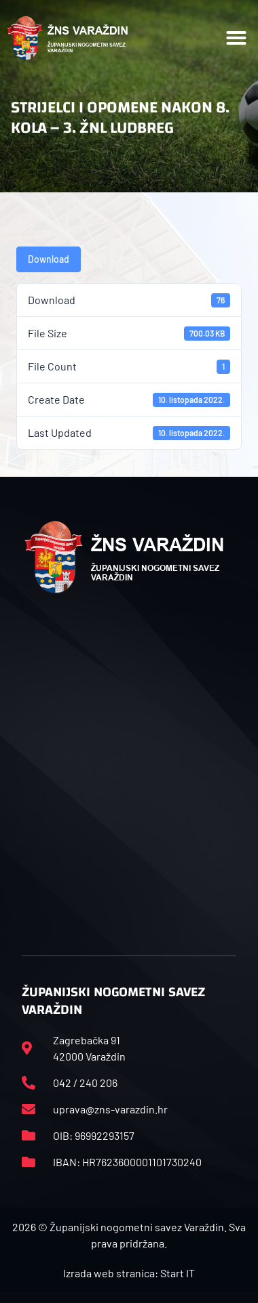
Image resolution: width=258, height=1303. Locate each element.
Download (48, 259)
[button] (236, 38)
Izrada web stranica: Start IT (129, 1272)
